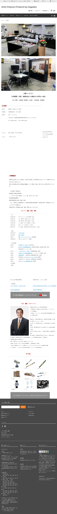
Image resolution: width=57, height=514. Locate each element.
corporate (26, 15)
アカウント (53, 1)
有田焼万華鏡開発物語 (15, 289)
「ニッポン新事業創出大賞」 (27, 261)
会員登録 (37, 1)
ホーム (2, 20)
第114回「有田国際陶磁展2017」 (25, 247)
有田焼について (4, 15)
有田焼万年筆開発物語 (37, 289)
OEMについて (19, 15)
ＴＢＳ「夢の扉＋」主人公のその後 (17, 285)
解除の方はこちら (31, 406)
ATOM (5, 432)
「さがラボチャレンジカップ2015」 (30, 257)
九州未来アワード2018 (23, 245)
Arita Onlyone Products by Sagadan (19, 7)
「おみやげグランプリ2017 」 (24, 251)
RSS (2, 432)
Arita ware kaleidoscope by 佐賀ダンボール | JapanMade (44, 285)
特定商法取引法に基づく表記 (7, 434)
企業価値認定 (21, 255)
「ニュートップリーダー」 (25, 237)
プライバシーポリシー (5, 436)
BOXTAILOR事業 (33, 15)
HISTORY (12, 15)
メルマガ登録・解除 (5, 431)
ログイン (45, 1)
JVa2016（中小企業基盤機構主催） (25, 253)
